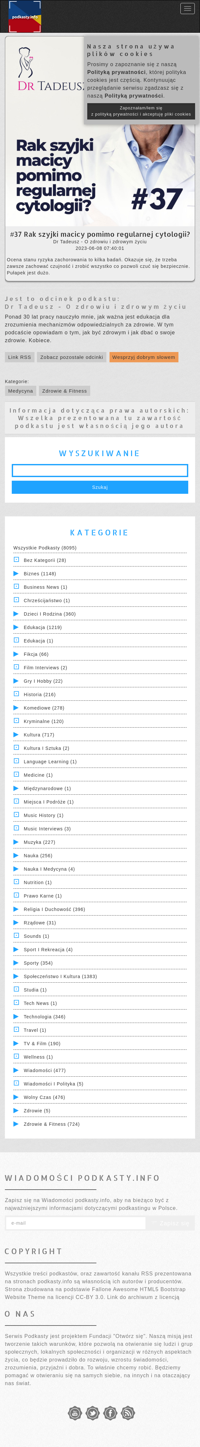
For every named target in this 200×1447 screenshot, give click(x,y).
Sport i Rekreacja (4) (48, 949)
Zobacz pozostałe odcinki (71, 357)
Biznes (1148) (40, 573)
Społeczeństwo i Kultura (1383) (60, 976)
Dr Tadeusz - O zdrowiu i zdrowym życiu (96, 306)
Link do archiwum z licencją (143, 1297)
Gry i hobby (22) (43, 681)
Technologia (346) (45, 1016)
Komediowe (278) (44, 708)
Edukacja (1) (39, 640)
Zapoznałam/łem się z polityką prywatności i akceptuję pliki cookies (141, 111)
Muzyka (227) (40, 842)
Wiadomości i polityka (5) (54, 1083)
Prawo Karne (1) (43, 896)
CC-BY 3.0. (91, 1297)
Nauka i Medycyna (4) (49, 869)
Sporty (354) (38, 963)
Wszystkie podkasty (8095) (45, 547)
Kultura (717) (39, 734)
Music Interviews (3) (47, 828)
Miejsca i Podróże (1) (49, 802)
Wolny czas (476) (44, 1097)
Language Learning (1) (50, 761)
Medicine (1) (38, 775)
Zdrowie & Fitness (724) (52, 1124)
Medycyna (20, 391)
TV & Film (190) (42, 1043)
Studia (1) (35, 989)
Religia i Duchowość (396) (54, 909)
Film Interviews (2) (45, 667)
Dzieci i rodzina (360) (50, 614)
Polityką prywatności (116, 72)
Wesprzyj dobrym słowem (143, 357)
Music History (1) (44, 815)
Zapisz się (170, 1223)
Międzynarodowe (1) (47, 788)
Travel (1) (35, 1030)
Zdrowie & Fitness (64, 391)
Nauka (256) (38, 855)
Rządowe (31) (40, 922)
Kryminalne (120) (44, 721)
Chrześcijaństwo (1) (47, 600)
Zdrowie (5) (37, 1110)
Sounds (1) (36, 936)
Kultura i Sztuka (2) (47, 748)
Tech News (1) (40, 1003)
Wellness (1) (38, 1057)
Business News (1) (46, 587)
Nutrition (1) (38, 882)
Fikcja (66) (36, 654)
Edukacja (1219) (43, 627)
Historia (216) (40, 694)
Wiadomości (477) (45, 1070)
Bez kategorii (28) (45, 560)
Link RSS (19, 357)
